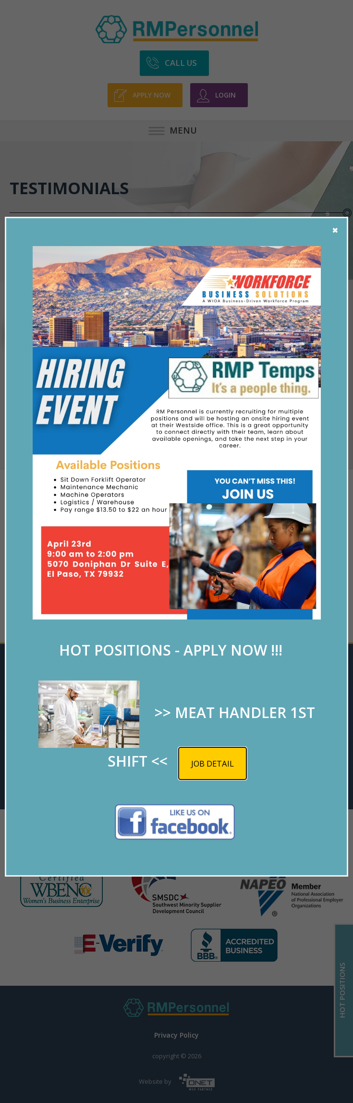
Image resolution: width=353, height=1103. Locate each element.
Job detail (212, 763)
